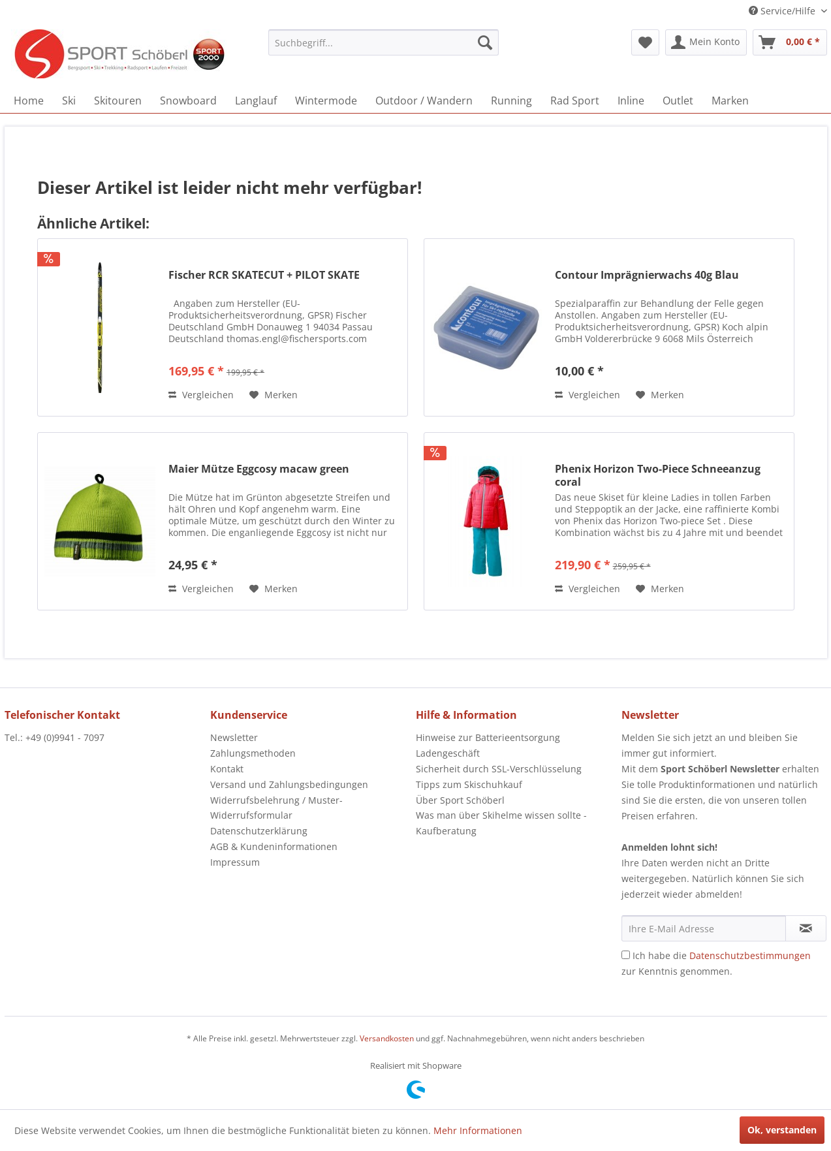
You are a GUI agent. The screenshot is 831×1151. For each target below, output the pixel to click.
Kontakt (226, 769)
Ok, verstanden (782, 1130)
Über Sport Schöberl (460, 800)
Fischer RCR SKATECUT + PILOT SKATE (264, 275)
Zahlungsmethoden (253, 753)
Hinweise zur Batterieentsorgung (488, 737)
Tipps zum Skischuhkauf (469, 784)
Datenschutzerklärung (258, 831)
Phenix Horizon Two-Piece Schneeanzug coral (657, 475)
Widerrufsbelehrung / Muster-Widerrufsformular (276, 808)
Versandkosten (387, 1038)
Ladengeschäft (448, 753)
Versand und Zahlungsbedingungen (289, 784)
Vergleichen (201, 394)
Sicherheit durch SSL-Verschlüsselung (499, 769)
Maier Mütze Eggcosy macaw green (258, 469)
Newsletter (234, 737)
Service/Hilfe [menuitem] (783, 11)
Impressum (235, 862)
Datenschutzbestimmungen (750, 955)
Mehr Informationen (477, 1130)
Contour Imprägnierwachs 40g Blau (647, 275)
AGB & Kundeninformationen (273, 846)
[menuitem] (383, 42)
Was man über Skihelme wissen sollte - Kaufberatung (501, 823)
